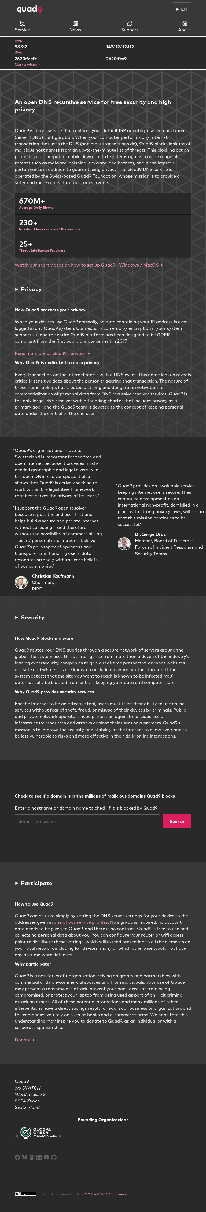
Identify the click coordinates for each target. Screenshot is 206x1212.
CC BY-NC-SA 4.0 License (106, 1194)
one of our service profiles (81, 922)
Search (177, 821)
